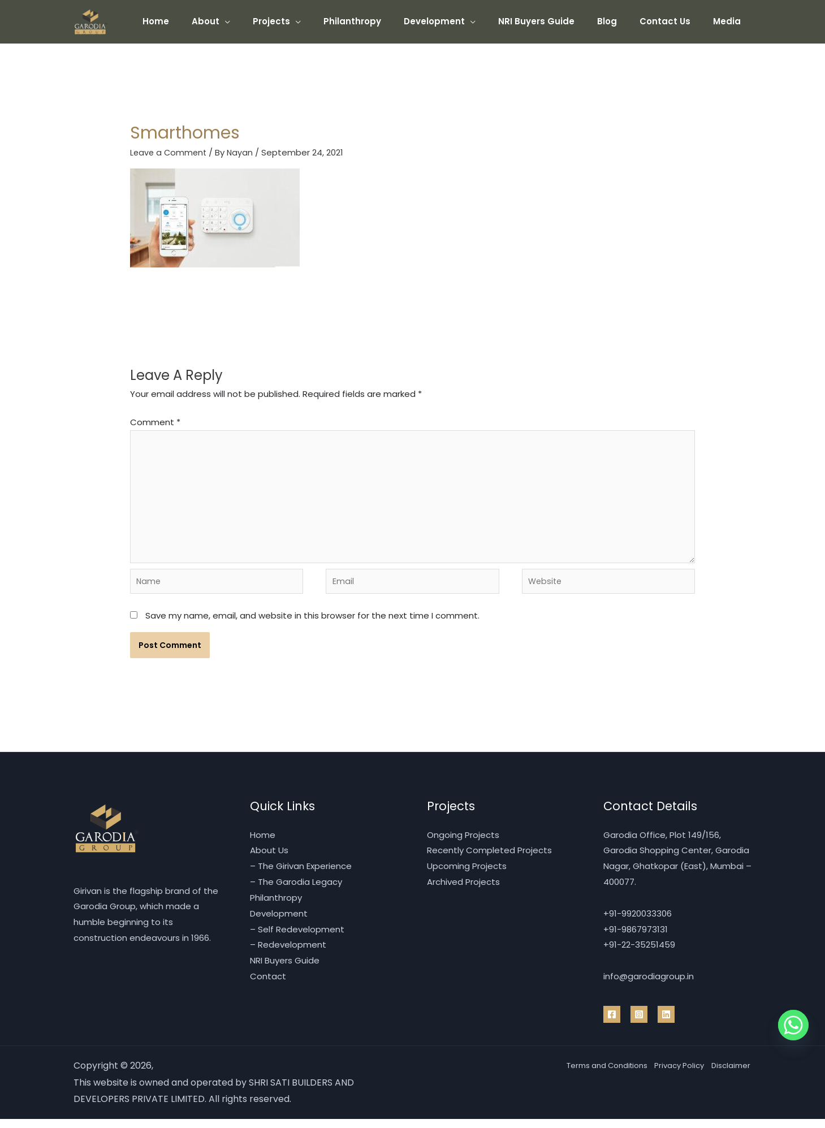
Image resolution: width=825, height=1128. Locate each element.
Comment (155, 422)
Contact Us (673, 21)
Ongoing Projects (463, 843)
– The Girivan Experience (301, 875)
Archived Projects (463, 891)
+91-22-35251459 (639, 954)
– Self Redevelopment (297, 938)
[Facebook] (611, 1023)
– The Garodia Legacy (296, 891)
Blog (621, 21)
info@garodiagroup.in (648, 985)
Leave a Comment (169, 152)
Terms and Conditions (577, 1074)
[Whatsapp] (793, 1025)
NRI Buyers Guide (556, 21)
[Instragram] (638, 1023)
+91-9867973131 (635, 938)
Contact (268, 985)
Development (459, 21)
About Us (269, 859)
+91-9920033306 (637, 922)
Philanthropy (383, 21)
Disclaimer (728, 1074)
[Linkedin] (666, 1023)
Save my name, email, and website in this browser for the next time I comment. (312, 624)
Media (730, 21)
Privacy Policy (665, 1074)
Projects (308, 21)
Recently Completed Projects (489, 859)
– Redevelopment (288, 954)
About (248, 21)
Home (204, 21)
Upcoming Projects (467, 875)
